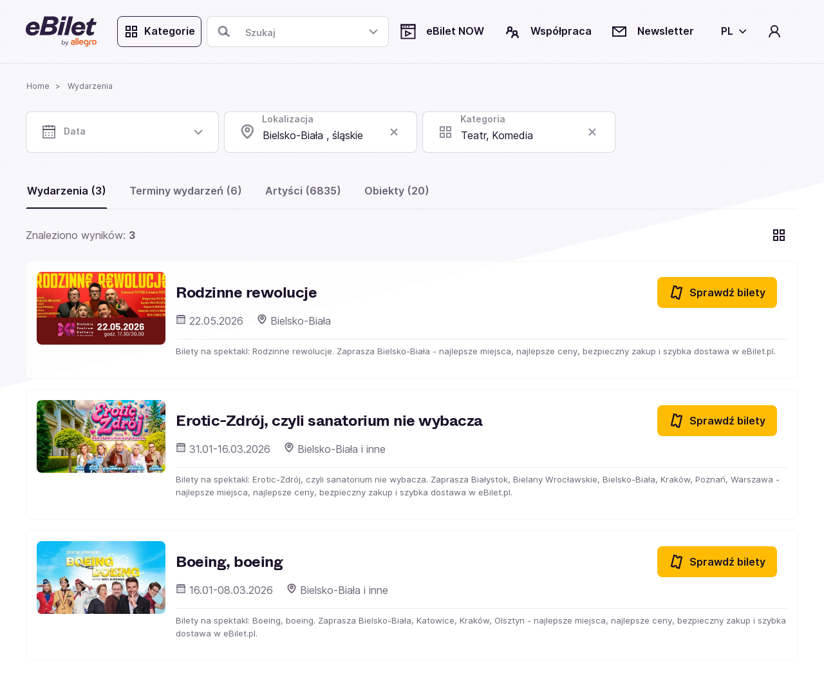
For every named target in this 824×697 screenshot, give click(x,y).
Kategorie (159, 31)
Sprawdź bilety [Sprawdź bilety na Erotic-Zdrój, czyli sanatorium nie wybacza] (717, 420)
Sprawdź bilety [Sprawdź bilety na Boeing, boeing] (717, 561)
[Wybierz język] (731, 31)
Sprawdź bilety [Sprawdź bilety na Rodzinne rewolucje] (717, 292)
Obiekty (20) (396, 190)
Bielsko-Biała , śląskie (313, 135)
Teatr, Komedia (497, 135)
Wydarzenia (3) (66, 190)
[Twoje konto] (774, 31)
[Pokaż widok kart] (779, 235)
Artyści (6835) (303, 190)
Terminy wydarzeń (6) (185, 190)
